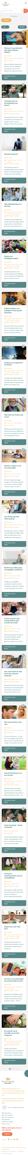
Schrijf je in (7, 1134)
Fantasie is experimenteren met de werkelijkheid (13, 876)
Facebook (9, 1139)
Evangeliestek (6, 1119)
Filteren (6, 20)
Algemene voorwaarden (9, 1151)
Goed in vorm (6, 1124)
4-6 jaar (13, 212)
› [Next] (15, 1068)
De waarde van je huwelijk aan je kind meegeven (11, 1033)
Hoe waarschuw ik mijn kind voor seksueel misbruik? (13, 674)
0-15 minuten (9, 60)
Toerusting (9, 55)
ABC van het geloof (7, 1117)
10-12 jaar (9, 58)
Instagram (11, 1139)
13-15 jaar (14, 58)
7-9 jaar (8, 160)
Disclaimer (21, 1151)
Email (17, 1139)
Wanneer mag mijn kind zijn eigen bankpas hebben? (13, 50)
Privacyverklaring (7, 1153)
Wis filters (22, 26)
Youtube (14, 1139)
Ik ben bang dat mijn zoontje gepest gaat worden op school (12, 621)
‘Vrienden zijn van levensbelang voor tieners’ (11, 103)
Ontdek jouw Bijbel (7, 1121)
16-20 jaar (20, 111)
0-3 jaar (8, 212)
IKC (3, 1103)
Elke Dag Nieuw (6, 1113)
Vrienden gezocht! (11, 154)
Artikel (22, 58)
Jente (6, 78)
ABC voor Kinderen (7, 1115)
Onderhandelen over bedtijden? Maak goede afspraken (13, 311)
